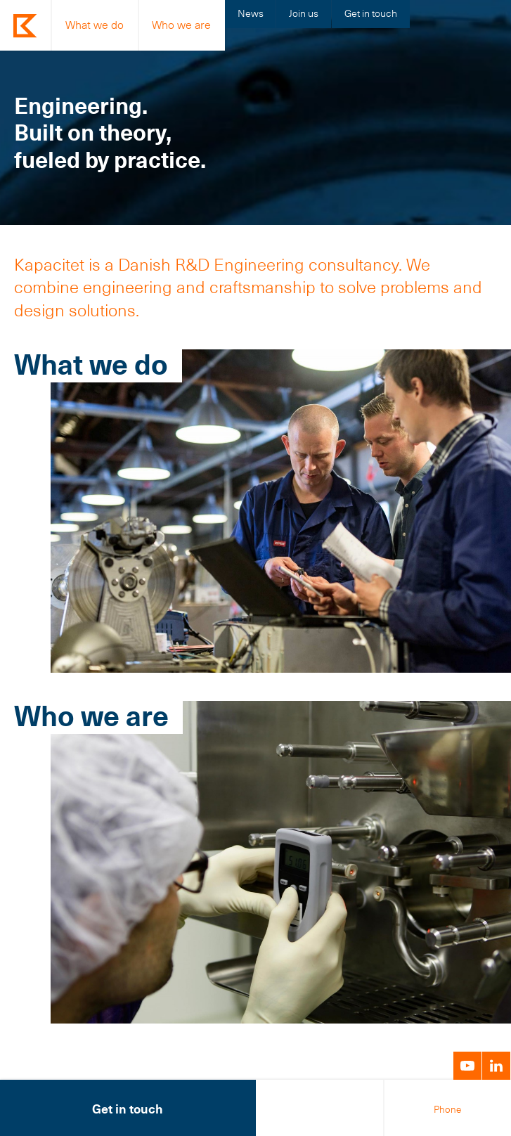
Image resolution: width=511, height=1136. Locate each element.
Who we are (181, 25)
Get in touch (370, 13)
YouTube (467, 1066)
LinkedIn (496, 1066)
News (251, 13)
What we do (94, 25)
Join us (303, 13)
